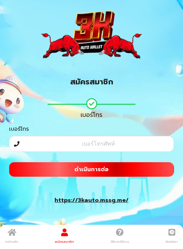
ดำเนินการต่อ (91, 169)
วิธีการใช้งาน (119, 236)
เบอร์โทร (19, 129)
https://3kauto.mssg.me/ (91, 200)
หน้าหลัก (11, 236)
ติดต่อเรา (172, 236)
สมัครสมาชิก (64, 236)
